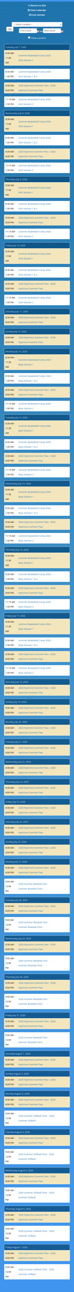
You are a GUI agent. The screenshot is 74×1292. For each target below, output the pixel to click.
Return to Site (38, 5)
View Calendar (38, 10)
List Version (38, 14)
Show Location (38, 38)
